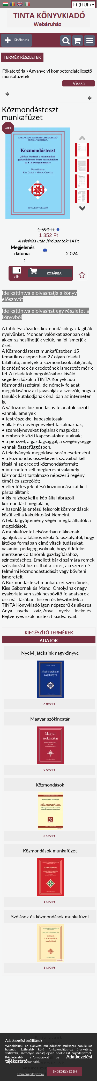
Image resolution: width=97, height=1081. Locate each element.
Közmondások (50, 785)
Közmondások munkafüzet (50, 850)
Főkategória (13, 71)
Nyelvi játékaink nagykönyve (50, 653)
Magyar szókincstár (50, 719)
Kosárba (54, 273)
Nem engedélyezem (30, 1074)
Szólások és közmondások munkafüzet (50, 916)
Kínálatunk (21, 40)
